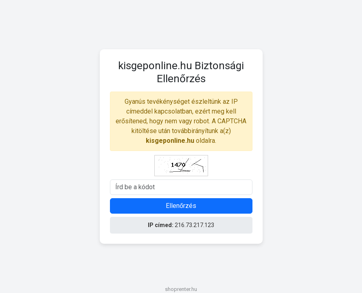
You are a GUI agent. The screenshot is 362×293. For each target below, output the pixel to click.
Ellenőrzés (181, 206)
